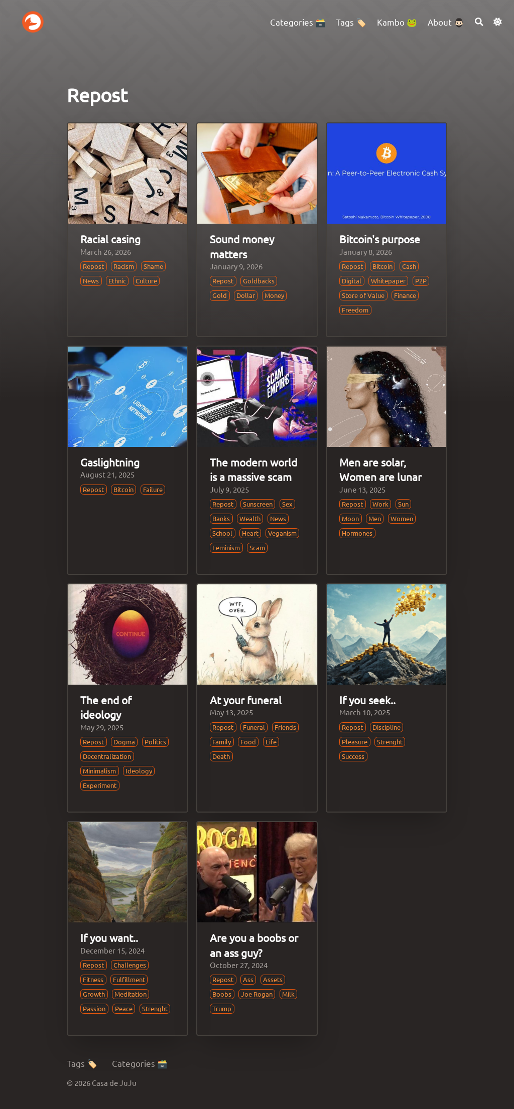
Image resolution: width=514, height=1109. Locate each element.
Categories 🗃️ (140, 1063)
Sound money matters (242, 246)
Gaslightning (110, 461)
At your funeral (246, 699)
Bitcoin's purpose (379, 238)
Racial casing (110, 238)
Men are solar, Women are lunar (380, 469)
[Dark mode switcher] (497, 22)
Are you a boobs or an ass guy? (254, 945)
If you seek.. (367, 699)
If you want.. (109, 937)
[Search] (479, 22)
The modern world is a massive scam (253, 469)
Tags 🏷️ (82, 1063)
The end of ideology (106, 707)
